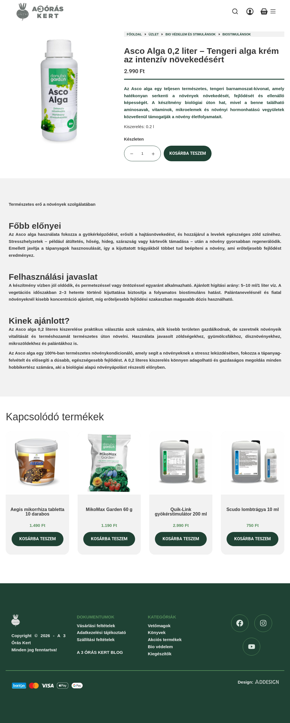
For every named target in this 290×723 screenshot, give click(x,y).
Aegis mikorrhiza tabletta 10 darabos (37, 511)
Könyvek (157, 632)
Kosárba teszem (187, 153)
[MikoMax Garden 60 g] (109, 463)
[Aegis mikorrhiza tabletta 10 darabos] (37, 463)
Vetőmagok (159, 625)
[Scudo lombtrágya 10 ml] (252, 463)
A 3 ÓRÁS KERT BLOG (100, 652)
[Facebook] (240, 623)
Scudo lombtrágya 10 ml (252, 509)
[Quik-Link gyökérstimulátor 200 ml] (180, 463)
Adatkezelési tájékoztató (101, 632)
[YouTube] (252, 647)
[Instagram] (263, 623)
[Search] (235, 11)
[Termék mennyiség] (142, 153)
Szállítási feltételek (95, 639)
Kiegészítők (159, 653)
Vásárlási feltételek (96, 625)
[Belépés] (249, 11)
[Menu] (273, 11)
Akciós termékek (165, 639)
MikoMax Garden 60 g (109, 509)
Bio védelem (160, 646)
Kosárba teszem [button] (37, 538)
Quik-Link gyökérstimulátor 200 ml (181, 511)
